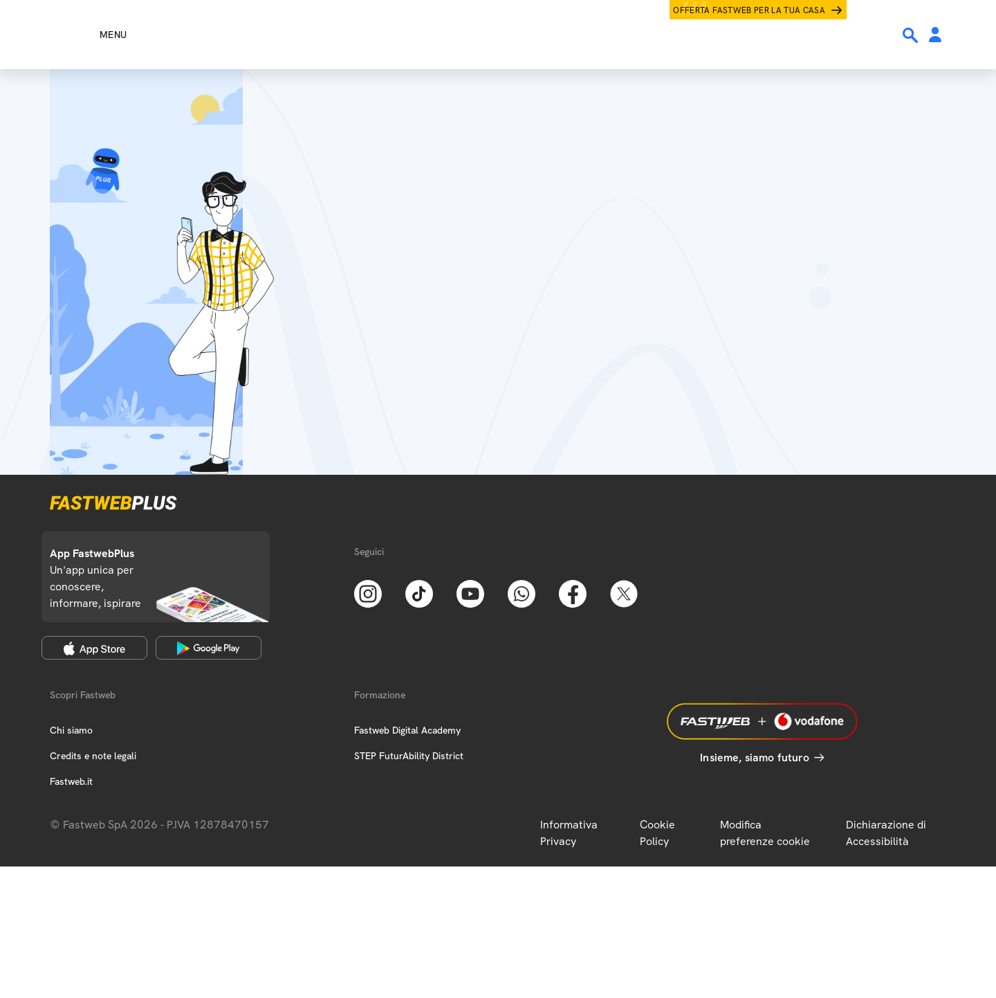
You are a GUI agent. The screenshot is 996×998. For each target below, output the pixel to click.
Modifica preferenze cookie (765, 833)
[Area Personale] (935, 36)
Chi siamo (71, 730)
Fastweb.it (71, 781)
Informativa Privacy (569, 833)
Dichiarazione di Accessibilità (886, 833)
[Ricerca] (911, 35)
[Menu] (88, 34)
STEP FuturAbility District (408, 756)
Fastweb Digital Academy (407, 730)
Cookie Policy (657, 833)
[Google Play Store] (208, 648)
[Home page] (498, 35)
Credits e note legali (93, 756)
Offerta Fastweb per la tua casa (749, 10)
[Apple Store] (94, 648)
